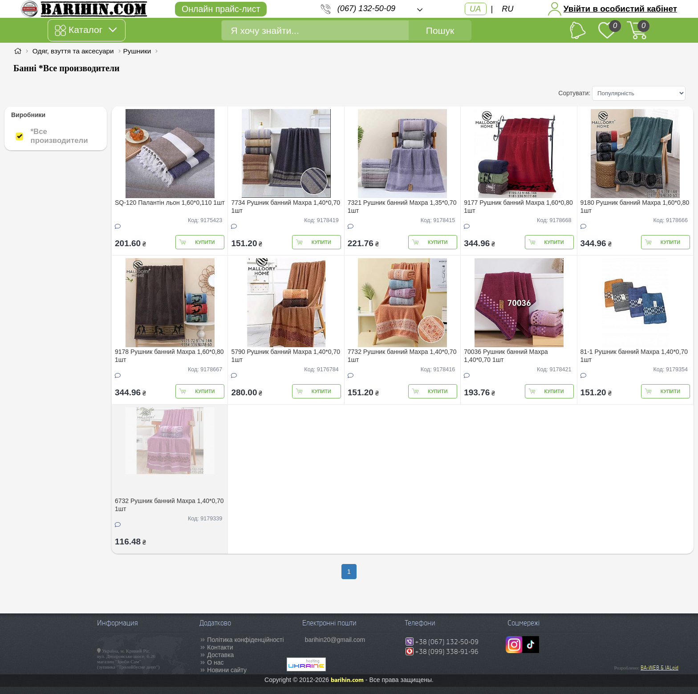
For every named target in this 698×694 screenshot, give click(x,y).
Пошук (440, 30)
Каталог (86, 30)
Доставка (220, 654)
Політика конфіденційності (245, 639)
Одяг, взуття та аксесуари (73, 51)
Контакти (220, 647)
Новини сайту (227, 670)
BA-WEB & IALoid (659, 668)
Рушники (137, 51)
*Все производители (59, 136)
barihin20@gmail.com (335, 639)
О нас (215, 662)
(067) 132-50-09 (366, 8)
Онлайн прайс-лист (221, 9)
